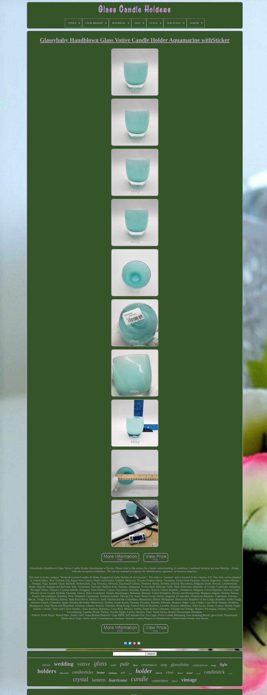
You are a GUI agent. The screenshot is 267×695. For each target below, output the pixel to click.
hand (189, 672)
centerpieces (200, 665)
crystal (80, 679)
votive (83, 664)
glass (100, 663)
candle (139, 679)
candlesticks (82, 672)
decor (180, 673)
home (101, 672)
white (159, 673)
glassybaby (180, 664)
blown (46, 665)
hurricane (118, 680)
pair (124, 664)
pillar (174, 681)
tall (123, 672)
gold (230, 673)
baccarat (64, 673)
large (213, 665)
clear (170, 672)
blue (135, 665)
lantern (98, 680)
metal (198, 674)
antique (112, 672)
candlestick (214, 671)
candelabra (160, 681)
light (223, 664)
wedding (63, 664)
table (113, 665)
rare (130, 673)
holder (144, 671)
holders (46, 671)
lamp (164, 665)
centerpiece (149, 665)
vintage (189, 680)
